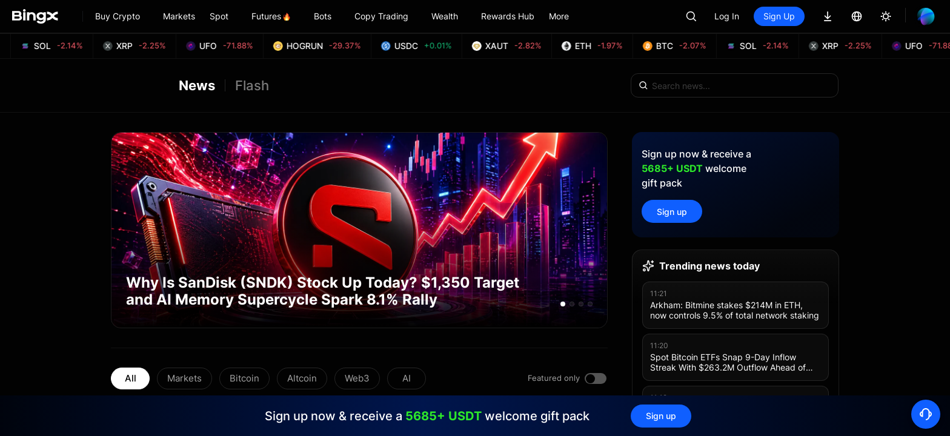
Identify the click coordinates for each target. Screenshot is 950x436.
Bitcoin (244, 378)
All (130, 378)
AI (406, 378)
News (197, 85)
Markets (184, 378)
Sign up (672, 211)
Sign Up (779, 16)
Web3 (357, 378)
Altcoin (302, 378)
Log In (726, 16)
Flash (252, 85)
